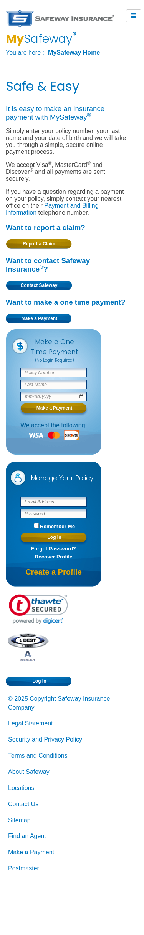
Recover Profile (54, 557)
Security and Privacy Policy (45, 739)
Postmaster (23, 868)
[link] (38, 609)
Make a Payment (31, 852)
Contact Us (23, 804)
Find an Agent (27, 836)
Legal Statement (30, 723)
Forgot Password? (53, 549)
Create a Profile (53, 572)
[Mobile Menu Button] (133, 15)
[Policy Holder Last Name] (53, 384)
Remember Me (57, 526)
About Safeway (29, 771)
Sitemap (19, 820)
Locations (21, 788)
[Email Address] (53, 502)
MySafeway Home (74, 52)
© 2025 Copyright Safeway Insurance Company (59, 703)
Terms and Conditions (38, 755)
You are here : (25, 52)
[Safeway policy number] (53, 372)
